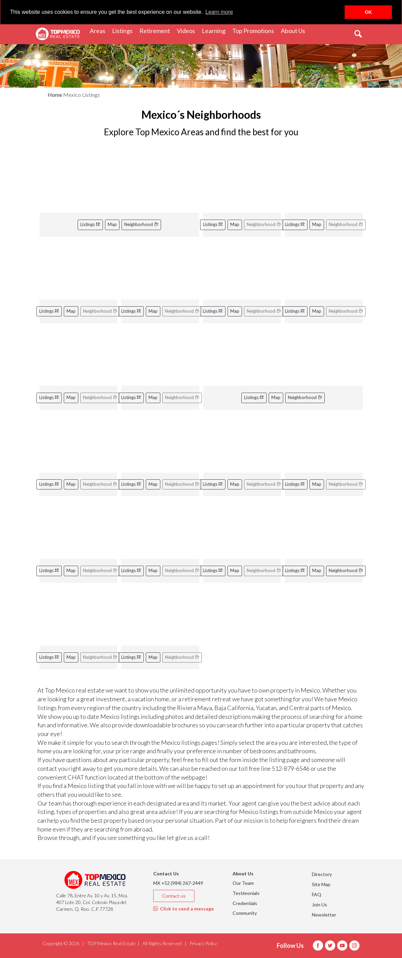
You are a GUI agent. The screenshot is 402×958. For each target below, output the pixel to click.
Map (112, 224)
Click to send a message (183, 908)
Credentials (245, 903)
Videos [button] (187, 30)
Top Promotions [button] (254, 30)
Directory (322, 874)
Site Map (321, 884)
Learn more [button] (219, 12)
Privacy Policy (203, 943)
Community (245, 913)
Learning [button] (215, 30)
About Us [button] (295, 30)
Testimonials (246, 893)
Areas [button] (99, 30)
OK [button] (368, 12)
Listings (90, 224)
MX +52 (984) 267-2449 (178, 883)
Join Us (319, 904)
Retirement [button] (156, 30)
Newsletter (324, 915)
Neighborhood (141, 224)
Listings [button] (124, 30)
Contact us (174, 896)
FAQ (316, 894)
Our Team (243, 883)
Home (55, 94)
